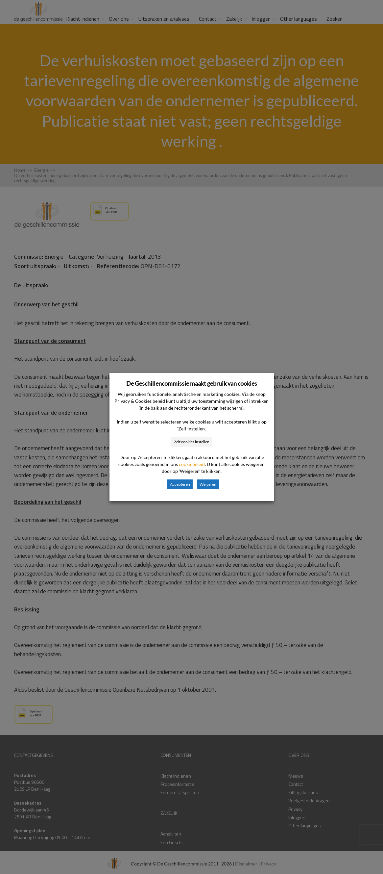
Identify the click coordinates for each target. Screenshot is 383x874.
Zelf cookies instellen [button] (191, 441)
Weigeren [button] (208, 484)
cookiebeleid (192, 464)
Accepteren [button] (180, 484)
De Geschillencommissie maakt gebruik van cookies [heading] (191, 383)
